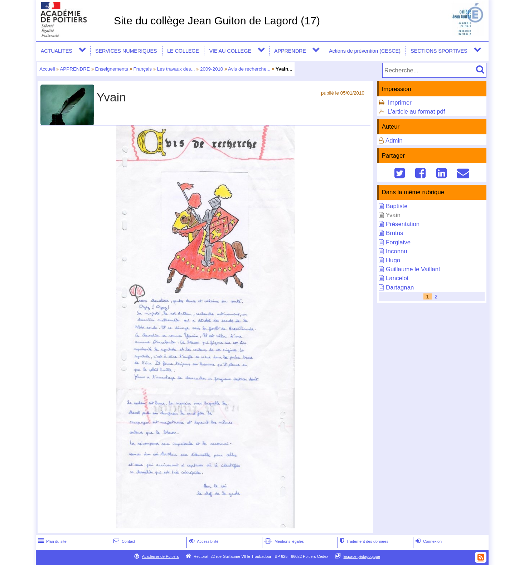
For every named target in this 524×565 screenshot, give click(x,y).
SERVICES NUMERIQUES (126, 51)
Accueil (47, 69)
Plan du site (52, 541)
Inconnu (396, 251)
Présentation (402, 224)
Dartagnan (400, 287)
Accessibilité (203, 541)
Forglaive (398, 242)
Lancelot (397, 278)
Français (143, 69)
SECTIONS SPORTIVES (439, 51)
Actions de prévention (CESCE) (365, 51)
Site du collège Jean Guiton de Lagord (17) (217, 21)
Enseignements (111, 69)
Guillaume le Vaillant (413, 269)
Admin (394, 140)
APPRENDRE (290, 51)
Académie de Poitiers (160, 556)
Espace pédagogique (362, 556)
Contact (123, 541)
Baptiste (397, 206)
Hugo (393, 260)
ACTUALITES (56, 51)
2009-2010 (211, 69)
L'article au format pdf (416, 111)
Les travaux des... (176, 69)
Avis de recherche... (249, 69)
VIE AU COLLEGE (230, 51)
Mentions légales (283, 541)
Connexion (428, 541)
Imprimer (400, 102)
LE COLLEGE (183, 51)
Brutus (394, 233)
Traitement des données (363, 541)
